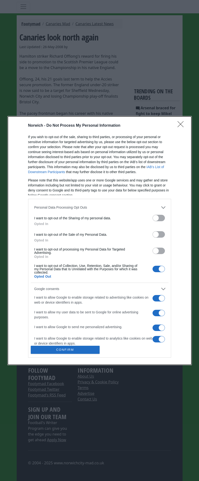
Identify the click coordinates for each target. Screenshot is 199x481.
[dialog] (99, 240)
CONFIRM (65, 349)
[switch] (159, 218)
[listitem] (99, 207)
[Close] (182, 125)
